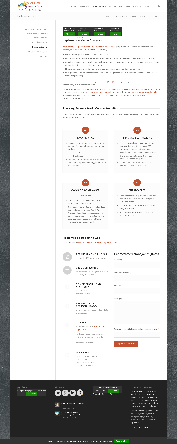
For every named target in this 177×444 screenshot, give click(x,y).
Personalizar (122, 441)
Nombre (118, 259)
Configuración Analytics (37, 51)
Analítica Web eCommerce (38, 33)
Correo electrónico (122, 272)
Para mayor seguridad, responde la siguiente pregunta (136, 329)
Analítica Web (125, 16)
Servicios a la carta (138, 16)
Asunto (117, 285)
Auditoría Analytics (39, 42)
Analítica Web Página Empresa (36, 29)
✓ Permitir (69, 34)
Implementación (25, 16)
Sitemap (144, 427)
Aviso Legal (135, 427)
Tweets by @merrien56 (102, 394)
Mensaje (118, 298)
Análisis (43, 56)
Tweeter (79, 37)
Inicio (116, 16)
